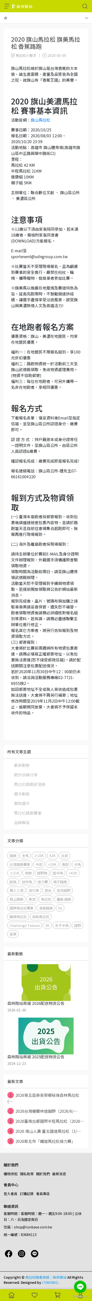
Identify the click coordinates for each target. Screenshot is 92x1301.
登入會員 (10, 1193)
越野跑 (42, 872)
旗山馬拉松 (40, 120)
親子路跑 (60, 881)
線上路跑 (16, 899)
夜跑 (28, 872)
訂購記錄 (27, 1193)
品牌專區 (22, 822)
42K (52, 855)
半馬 (77, 864)
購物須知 (10, 1173)
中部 (39, 864)
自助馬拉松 (40, 916)
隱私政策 (27, 1173)
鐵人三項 (16, 890)
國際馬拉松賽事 (22, 907)
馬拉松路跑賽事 (27, 813)
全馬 (25, 855)
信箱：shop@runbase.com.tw (28, 1227)
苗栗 (13, 933)
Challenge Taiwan (25, 925)
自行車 (34, 890)
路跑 (13, 855)
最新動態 (22, 765)
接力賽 (43, 881)
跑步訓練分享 (26, 775)
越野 (77, 925)
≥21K (14, 872)
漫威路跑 (46, 907)
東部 (32, 899)
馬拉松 (46, 899)
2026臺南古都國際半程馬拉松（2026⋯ (45, 1121)
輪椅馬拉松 (18, 916)
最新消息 (59, 1173)
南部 (65, 864)
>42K (72, 872)
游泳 (47, 890)
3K (47, 925)
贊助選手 (22, 803)
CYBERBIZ (50, 1282)
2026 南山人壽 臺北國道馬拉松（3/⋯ (44, 1131)
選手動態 (22, 794)
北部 (64, 855)
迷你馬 (27, 881)
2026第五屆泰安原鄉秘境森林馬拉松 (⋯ (43, 1098)
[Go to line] (80, 1287)
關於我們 (43, 1173)
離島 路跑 (64, 899)
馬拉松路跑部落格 (29, 784)
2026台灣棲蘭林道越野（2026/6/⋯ (42, 1111)
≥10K (39, 855)
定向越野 (63, 890)
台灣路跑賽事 (20, 864)
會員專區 (43, 1193)
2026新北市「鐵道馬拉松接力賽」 (41, 1141)
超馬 (13, 881)
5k (60, 907)
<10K (52, 864)
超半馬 (58, 872)
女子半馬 (62, 925)
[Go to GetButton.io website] (80, 1296)
